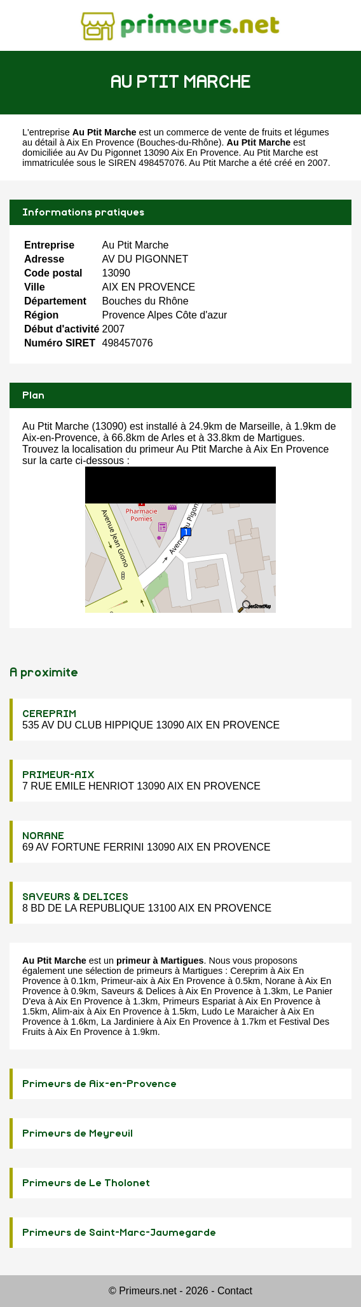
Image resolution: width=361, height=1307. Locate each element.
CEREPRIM (49, 714)
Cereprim (249, 971)
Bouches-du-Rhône (179, 142)
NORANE (43, 836)
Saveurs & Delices (138, 991)
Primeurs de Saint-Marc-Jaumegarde (119, 1233)
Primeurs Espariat (199, 1001)
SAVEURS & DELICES (75, 897)
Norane (280, 981)
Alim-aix (67, 1011)
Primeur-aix (124, 981)
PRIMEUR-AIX (58, 775)
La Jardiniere (127, 1021)
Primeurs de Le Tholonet (86, 1183)
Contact (234, 1290)
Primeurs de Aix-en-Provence (99, 1084)
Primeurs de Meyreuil (77, 1133)
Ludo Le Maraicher (239, 1011)
